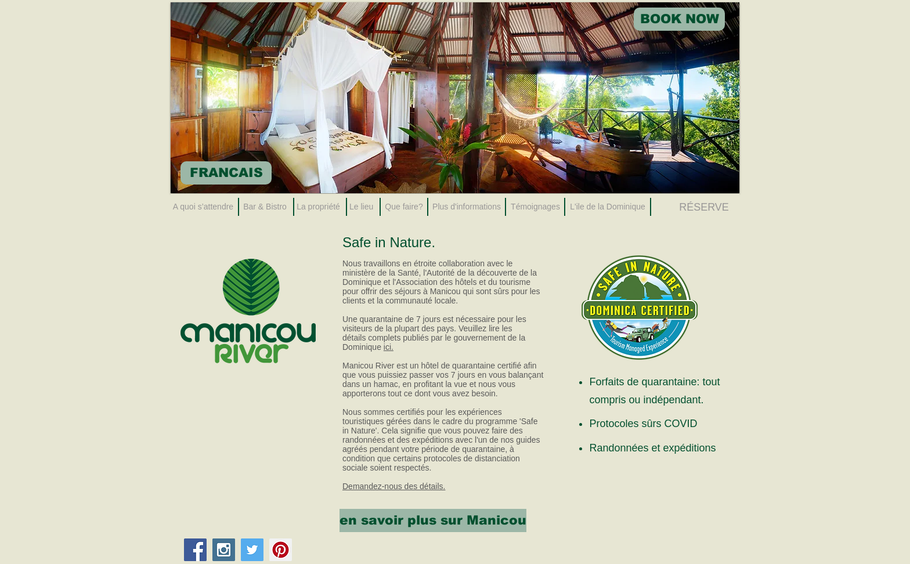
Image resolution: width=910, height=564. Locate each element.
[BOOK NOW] (679, 19)
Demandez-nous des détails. (393, 486)
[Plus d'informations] (466, 207)
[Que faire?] (404, 207)
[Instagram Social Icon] (223, 549)
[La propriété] (318, 207)
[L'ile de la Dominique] (607, 207)
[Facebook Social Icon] (195, 549)
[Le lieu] (361, 207)
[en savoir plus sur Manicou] (433, 520)
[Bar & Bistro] (265, 207)
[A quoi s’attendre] (203, 207)
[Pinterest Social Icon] (280, 549)
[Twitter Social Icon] (252, 549)
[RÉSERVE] (704, 207)
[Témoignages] (535, 207)
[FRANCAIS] (226, 173)
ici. (388, 347)
